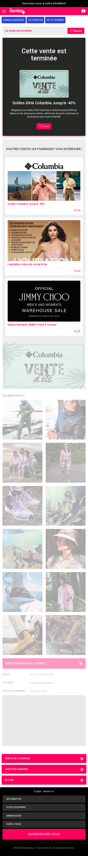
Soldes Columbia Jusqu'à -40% (26, 203)
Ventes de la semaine (44, 758)
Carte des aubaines (44, 769)
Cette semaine (55, 20)
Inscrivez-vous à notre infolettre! (44, 3)
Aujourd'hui (35, 20)
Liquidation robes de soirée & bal (27, 264)
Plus (77, 210)
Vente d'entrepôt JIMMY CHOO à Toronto (32, 324)
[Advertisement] (44, 720)
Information (13, 799)
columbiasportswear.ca (42, 682)
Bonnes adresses (13, 20)
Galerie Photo (13, 395)
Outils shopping (15, 807)
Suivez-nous (13, 824)
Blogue (44, 780)
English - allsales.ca (44, 791)
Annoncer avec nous (44, 834)
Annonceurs (13, 815)
